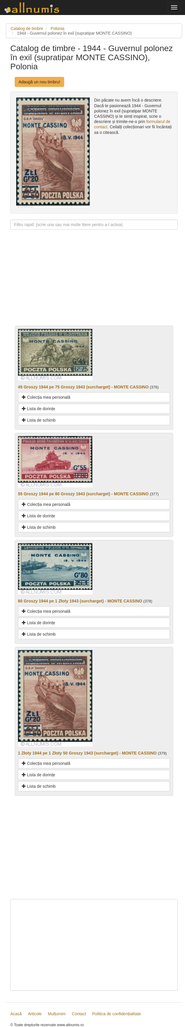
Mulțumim (57, 1013)
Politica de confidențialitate (116, 1013)
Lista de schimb (39, 420)
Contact (79, 1013)
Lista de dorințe (38, 408)
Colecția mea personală (46, 397)
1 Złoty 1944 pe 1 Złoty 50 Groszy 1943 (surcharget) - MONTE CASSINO (87, 753)
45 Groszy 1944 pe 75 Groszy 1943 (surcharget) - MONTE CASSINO (83, 387)
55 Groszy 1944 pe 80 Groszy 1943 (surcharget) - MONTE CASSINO (83, 493)
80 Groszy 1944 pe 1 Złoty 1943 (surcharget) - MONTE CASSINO (80, 601)
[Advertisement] (94, 284)
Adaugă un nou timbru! (39, 82)
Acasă (16, 1013)
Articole (35, 1013)
